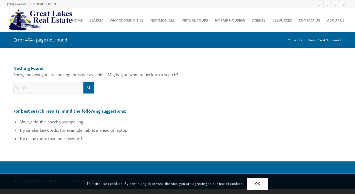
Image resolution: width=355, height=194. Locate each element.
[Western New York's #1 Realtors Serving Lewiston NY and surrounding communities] (40, 20)
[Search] (53, 87)
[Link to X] (320, 4)
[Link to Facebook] (328, 4)
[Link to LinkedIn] (344, 4)
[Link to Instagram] (336, 4)
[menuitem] (77, 20)
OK (257, 183)
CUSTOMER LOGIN (43, 4)
